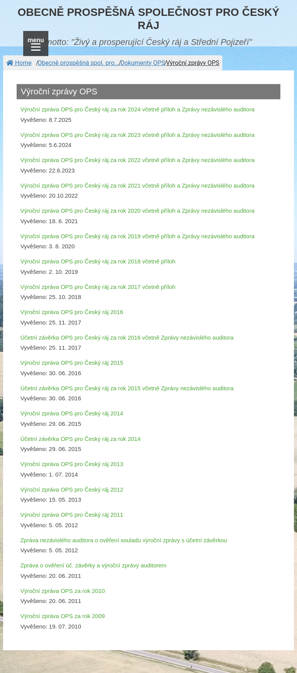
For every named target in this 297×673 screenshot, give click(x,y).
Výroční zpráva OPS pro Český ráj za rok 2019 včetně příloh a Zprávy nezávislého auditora (137, 236)
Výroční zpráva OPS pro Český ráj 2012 (71, 489)
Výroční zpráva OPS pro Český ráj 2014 (71, 413)
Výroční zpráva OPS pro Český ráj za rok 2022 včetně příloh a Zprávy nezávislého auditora (137, 160)
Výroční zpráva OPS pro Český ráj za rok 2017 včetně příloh (98, 287)
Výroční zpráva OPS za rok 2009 (62, 616)
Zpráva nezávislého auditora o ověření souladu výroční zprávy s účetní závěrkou (123, 540)
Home (19, 63)
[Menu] (35, 43)
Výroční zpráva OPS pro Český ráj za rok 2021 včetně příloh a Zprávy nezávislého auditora (137, 185)
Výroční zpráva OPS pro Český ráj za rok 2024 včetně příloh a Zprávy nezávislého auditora (137, 109)
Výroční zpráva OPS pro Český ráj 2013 (71, 464)
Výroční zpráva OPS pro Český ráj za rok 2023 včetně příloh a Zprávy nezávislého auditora (137, 135)
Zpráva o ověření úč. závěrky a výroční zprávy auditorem (93, 565)
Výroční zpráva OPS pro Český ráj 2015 (71, 362)
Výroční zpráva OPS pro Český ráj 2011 (71, 514)
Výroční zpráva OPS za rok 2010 (62, 591)
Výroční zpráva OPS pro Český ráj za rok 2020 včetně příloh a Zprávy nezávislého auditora (137, 210)
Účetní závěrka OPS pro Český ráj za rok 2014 (80, 439)
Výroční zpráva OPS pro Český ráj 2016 (71, 312)
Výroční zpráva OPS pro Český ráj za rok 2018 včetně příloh (98, 261)
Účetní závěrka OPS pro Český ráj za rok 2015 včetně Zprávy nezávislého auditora (127, 388)
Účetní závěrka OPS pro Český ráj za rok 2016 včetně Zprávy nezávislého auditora (127, 337)
